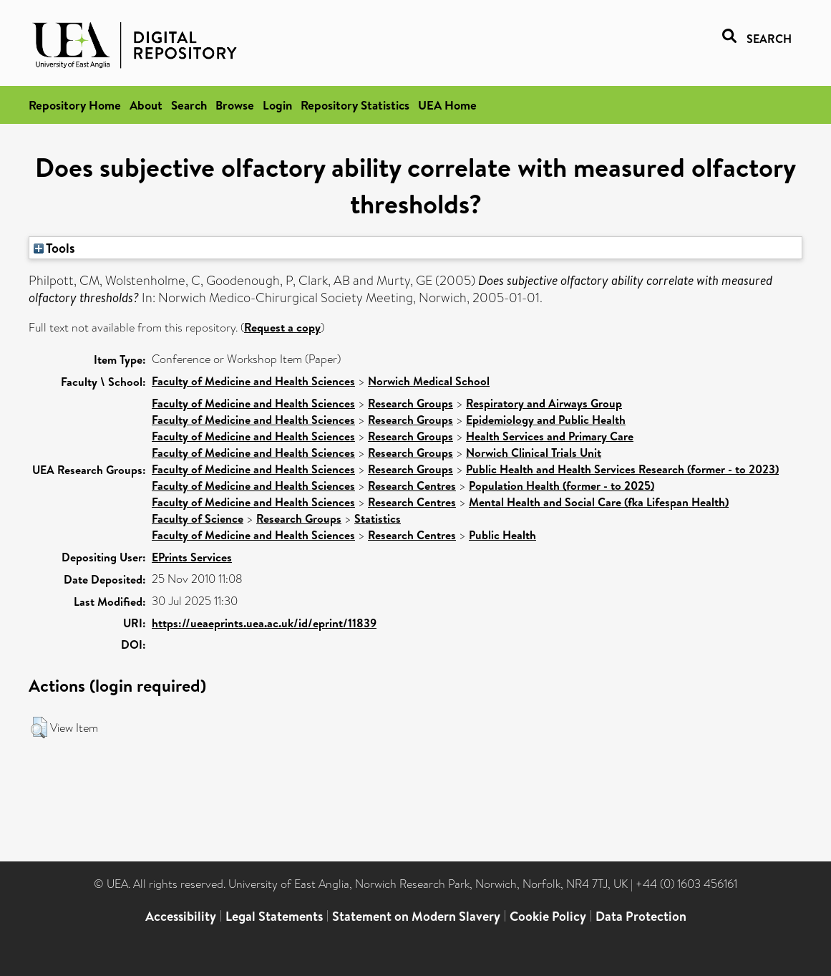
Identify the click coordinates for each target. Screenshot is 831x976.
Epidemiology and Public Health (546, 419)
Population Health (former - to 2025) (561, 485)
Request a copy (282, 327)
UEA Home (447, 105)
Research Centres (412, 485)
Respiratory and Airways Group (544, 403)
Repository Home (75, 105)
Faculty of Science (197, 518)
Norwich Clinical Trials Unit (533, 452)
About (146, 105)
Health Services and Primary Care (549, 436)
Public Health (502, 535)
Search (189, 105)
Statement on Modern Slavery (416, 916)
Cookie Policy (548, 916)
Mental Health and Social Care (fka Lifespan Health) (599, 502)
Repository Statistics (355, 105)
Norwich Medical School (429, 381)
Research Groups (410, 403)
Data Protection (641, 916)
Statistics (377, 518)
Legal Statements (274, 916)
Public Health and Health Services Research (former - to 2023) (622, 469)
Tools (54, 247)
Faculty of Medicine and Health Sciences (253, 381)
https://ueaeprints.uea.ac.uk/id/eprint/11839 (264, 623)
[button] (39, 727)
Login (277, 105)
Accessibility (180, 916)
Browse (234, 105)
